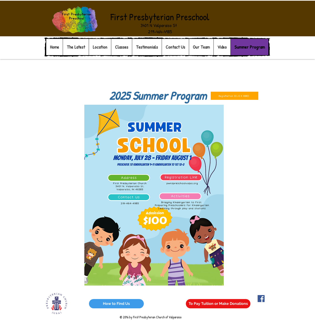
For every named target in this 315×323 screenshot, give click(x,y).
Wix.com (120, 298)
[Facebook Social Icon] (261, 298)
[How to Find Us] (116, 303)
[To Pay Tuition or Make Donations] (218, 303)
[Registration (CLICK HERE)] (234, 96)
